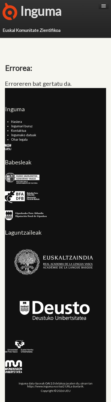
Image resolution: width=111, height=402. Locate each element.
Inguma (31, 12)
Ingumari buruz (22, 126)
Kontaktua (18, 131)
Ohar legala (19, 139)
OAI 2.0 (50, 383)
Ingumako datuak (23, 135)
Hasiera (16, 122)
